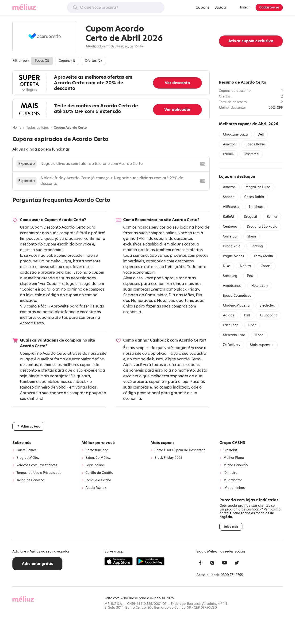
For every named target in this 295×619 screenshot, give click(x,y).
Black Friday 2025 (168, 458)
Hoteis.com (259, 286)
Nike (226, 266)
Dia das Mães (181, 295)
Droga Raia (232, 246)
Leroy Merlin (263, 256)
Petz (250, 276)
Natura (245, 266)
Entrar (245, 7)
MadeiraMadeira (236, 305)
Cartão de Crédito (99, 473)
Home (16, 128)
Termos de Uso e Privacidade (38, 473)
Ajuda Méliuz (95, 488)
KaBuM (228, 216)
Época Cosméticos (237, 295)
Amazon (229, 144)
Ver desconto (177, 83)
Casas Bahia (255, 144)
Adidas (228, 315)
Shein (251, 236)
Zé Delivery (231, 345)
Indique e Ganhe (98, 480)
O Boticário (268, 315)
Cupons (202, 7)
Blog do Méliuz (28, 458)
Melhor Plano (233, 458)
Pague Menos (233, 256)
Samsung (230, 276)
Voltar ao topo (28, 426)
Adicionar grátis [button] (37, 563)
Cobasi (266, 266)
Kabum (228, 154)
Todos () (42, 60)
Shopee (228, 197)
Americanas (232, 286)
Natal (162, 300)
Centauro (230, 226)
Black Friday (188, 289)
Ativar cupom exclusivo (250, 41)
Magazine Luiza (235, 134)
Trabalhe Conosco (30, 480)
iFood (259, 335)
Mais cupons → (262, 345)
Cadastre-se (269, 7)
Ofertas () (93, 60)
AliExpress (231, 207)
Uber (252, 325)
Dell (261, 134)
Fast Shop (230, 325)
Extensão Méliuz (98, 458)
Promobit (230, 450)
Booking (256, 246)
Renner (272, 216)
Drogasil (250, 216)
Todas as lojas (37, 128)
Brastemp (251, 154)
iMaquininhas (234, 488)
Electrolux (267, 305)
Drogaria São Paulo (262, 226)
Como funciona (96, 450)
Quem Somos (26, 450)
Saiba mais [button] (230, 527)
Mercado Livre (234, 335)
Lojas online (94, 465)
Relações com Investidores (36, 465)
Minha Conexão (235, 465)
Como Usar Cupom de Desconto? (179, 450)
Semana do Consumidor (145, 295)
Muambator (232, 480)
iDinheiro (230, 473)
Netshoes (256, 207)
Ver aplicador (177, 109)
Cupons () (67, 60)
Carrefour (230, 236)
